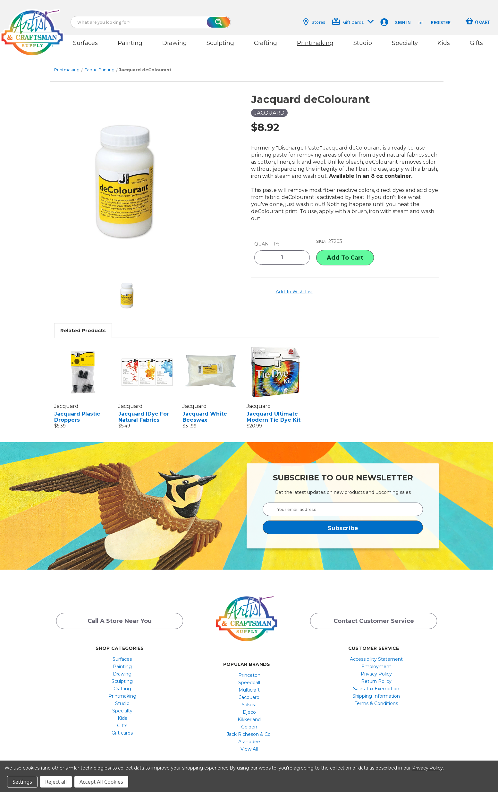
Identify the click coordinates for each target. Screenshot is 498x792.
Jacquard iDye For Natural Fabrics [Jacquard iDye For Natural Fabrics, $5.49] (143, 409)
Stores (314, 22)
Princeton (249, 668)
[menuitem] (122, 652)
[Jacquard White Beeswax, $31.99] (211, 364)
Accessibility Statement (376, 652)
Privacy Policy (376, 667)
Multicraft (249, 683)
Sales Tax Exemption (376, 681)
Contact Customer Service (373, 615)
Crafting (265, 43)
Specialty (405, 43)
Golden (249, 720)
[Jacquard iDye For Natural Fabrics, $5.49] (147, 364)
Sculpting (220, 43)
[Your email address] (343, 502)
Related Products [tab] (83, 323)
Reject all (56, 781)
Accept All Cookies (101, 781)
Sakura (249, 698)
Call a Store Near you (120, 615)
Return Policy (376, 674)
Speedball (249, 675)
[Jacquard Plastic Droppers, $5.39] (83, 364)
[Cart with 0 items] (477, 22)
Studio (362, 43)
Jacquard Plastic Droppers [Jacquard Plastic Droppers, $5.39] (77, 409)
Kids (443, 43)
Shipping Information (376, 689)
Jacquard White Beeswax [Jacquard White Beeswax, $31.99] (204, 409)
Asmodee (249, 734)
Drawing (174, 43)
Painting (130, 43)
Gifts (476, 43)
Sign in (402, 22)
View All (249, 742)
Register (441, 22)
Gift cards (122, 726)
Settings (22, 781)
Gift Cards (353, 21)
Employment (376, 659)
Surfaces (85, 43)
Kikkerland (249, 712)
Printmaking (315, 43)
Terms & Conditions (376, 696)
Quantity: (266, 236)
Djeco (249, 705)
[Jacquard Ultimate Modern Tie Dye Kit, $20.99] (275, 364)
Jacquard (249, 690)
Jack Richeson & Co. (249, 727)
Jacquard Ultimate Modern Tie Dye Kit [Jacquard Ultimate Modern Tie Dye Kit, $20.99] (273, 409)
